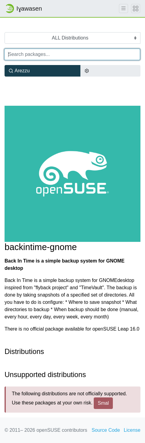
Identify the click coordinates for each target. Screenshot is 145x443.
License (132, 430)
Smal (103, 403)
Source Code (106, 430)
